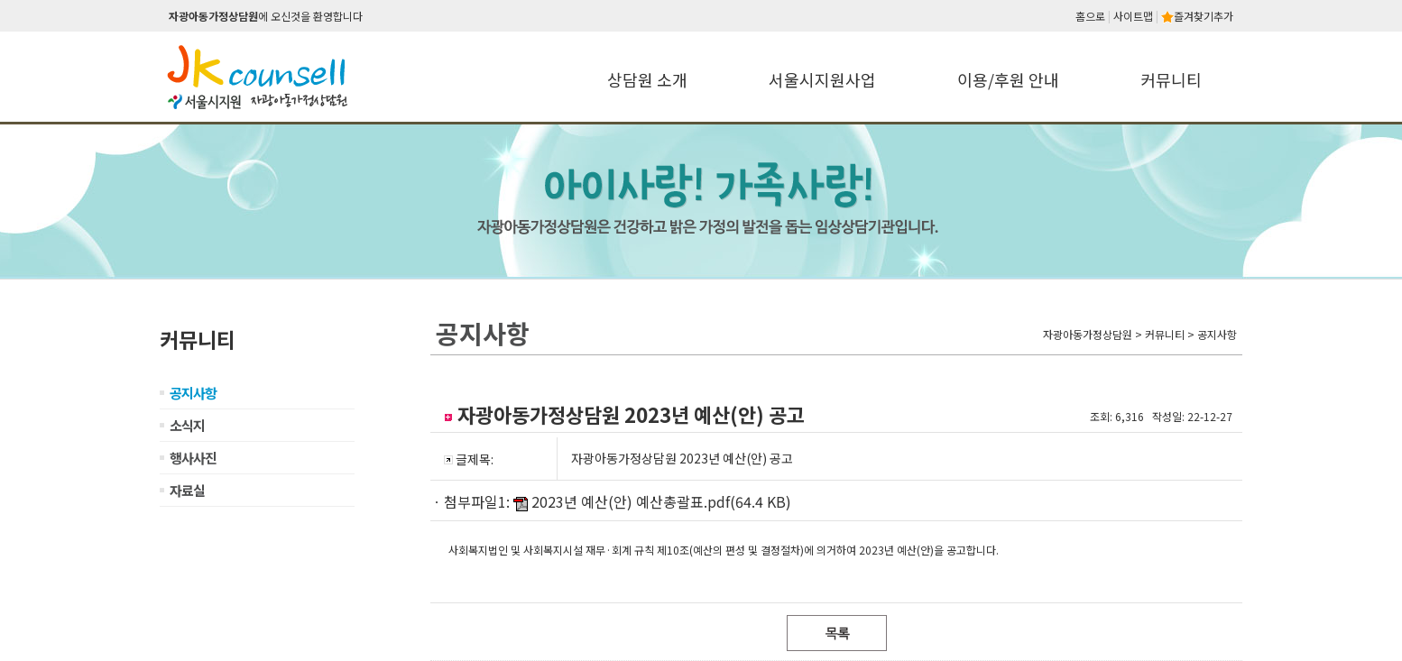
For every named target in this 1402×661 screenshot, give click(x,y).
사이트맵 (1133, 15)
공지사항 (193, 392)
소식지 (187, 425)
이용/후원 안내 (1008, 79)
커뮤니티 (1171, 79)
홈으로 (1090, 15)
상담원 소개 (647, 79)
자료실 (187, 490)
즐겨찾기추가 (1197, 15)
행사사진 (193, 457)
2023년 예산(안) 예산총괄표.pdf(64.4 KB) (661, 501)
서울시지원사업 (822, 79)
